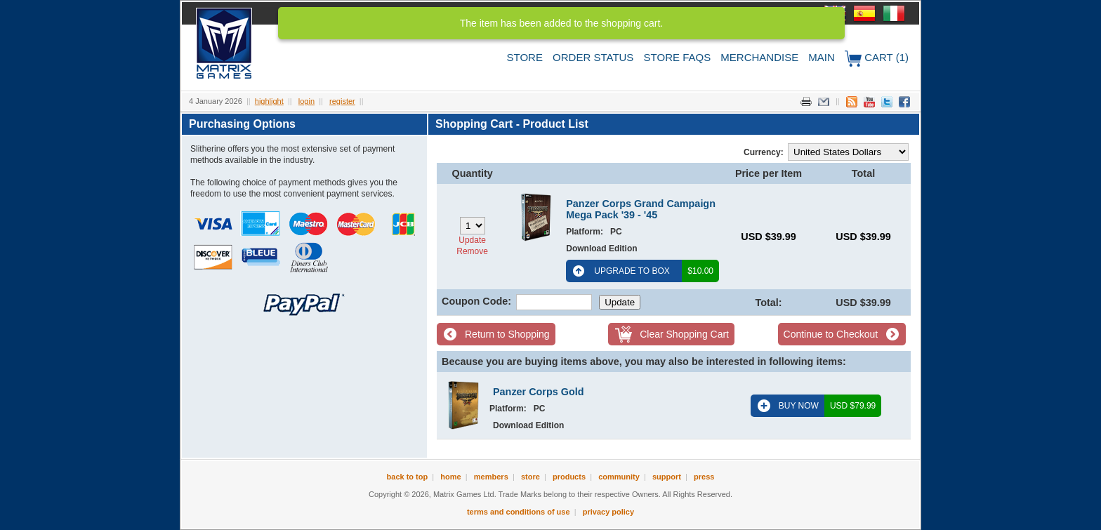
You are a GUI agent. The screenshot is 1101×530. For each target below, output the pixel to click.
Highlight (269, 101)
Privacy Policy (608, 512)
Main (821, 57)
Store (525, 57)
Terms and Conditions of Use (518, 512)
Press (704, 476)
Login (306, 101)
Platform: (584, 232)
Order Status (593, 57)
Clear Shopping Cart (684, 334)
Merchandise (759, 57)
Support (666, 476)
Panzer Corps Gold (538, 391)
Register (342, 101)
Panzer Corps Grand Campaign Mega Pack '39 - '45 (641, 209)
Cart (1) (877, 59)
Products (569, 476)
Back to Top (407, 476)
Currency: (764, 152)
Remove (472, 251)
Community (619, 476)
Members (491, 476)
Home (450, 476)
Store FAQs (677, 57)
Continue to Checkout (831, 334)
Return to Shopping (507, 334)
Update (472, 240)
